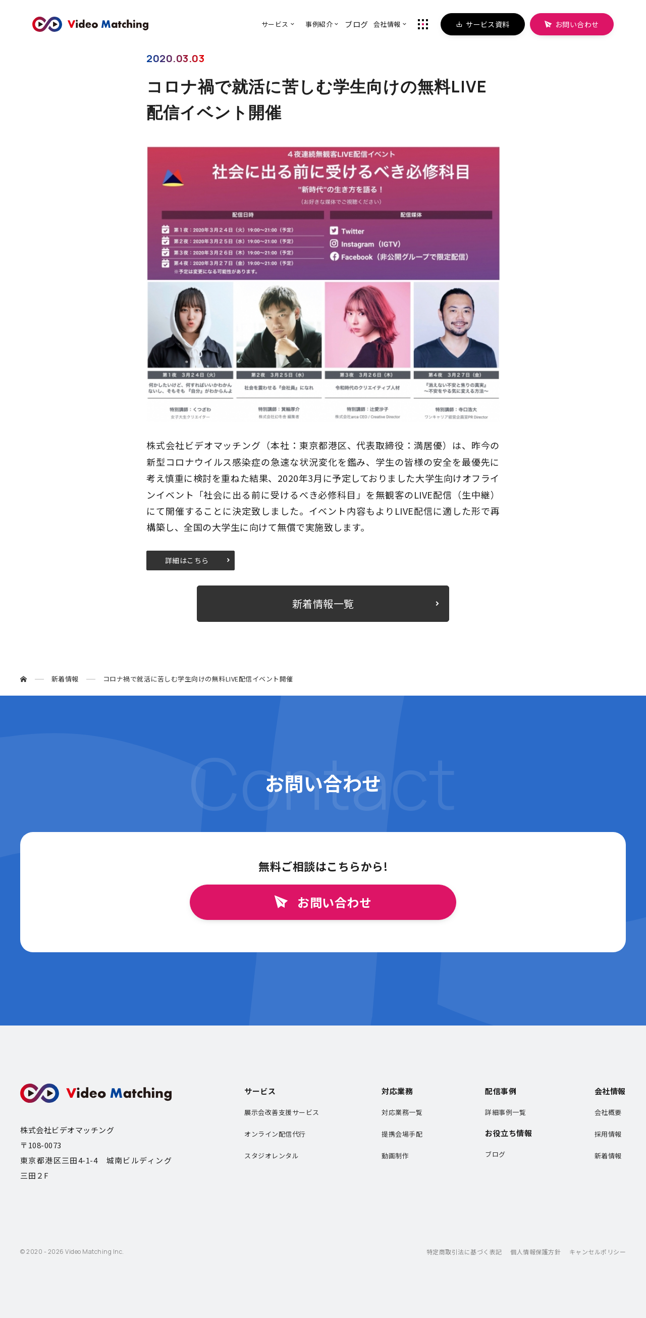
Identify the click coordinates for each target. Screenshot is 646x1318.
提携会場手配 (402, 1134)
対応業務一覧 (402, 1112)
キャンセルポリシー (597, 1251)
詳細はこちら (187, 560)
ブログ (495, 1154)
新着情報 (608, 1155)
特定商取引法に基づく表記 (464, 1251)
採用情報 (608, 1134)
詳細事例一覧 (505, 1112)
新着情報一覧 (323, 603)
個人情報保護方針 (535, 1251)
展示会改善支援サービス (281, 1112)
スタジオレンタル (271, 1155)
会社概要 (608, 1112)
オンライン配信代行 (275, 1134)
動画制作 (395, 1155)
